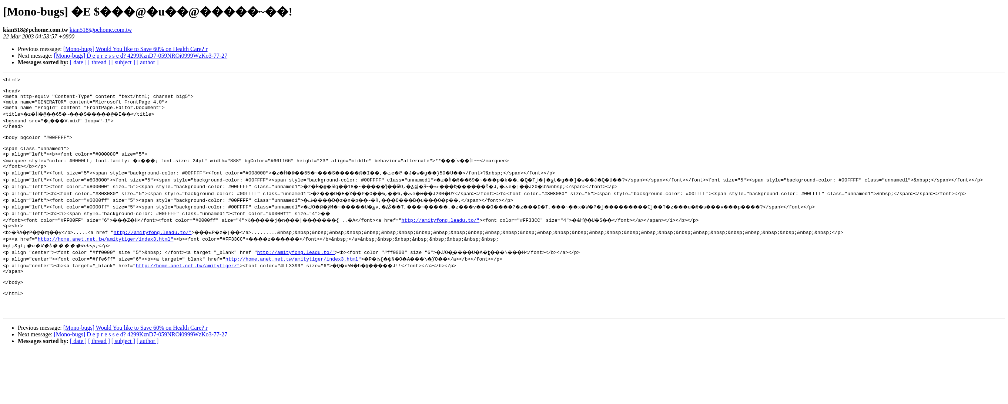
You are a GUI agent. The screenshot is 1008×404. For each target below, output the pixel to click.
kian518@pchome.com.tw (101, 30)
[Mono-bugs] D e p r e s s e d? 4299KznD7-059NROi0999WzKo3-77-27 (140, 55)
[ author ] (148, 62)
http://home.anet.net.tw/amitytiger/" (188, 281)
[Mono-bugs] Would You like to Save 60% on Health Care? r (135, 49)
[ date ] (78, 62)
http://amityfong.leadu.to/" (461, 234)
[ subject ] (123, 62)
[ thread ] (99, 62)
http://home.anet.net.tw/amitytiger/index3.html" (106, 254)
